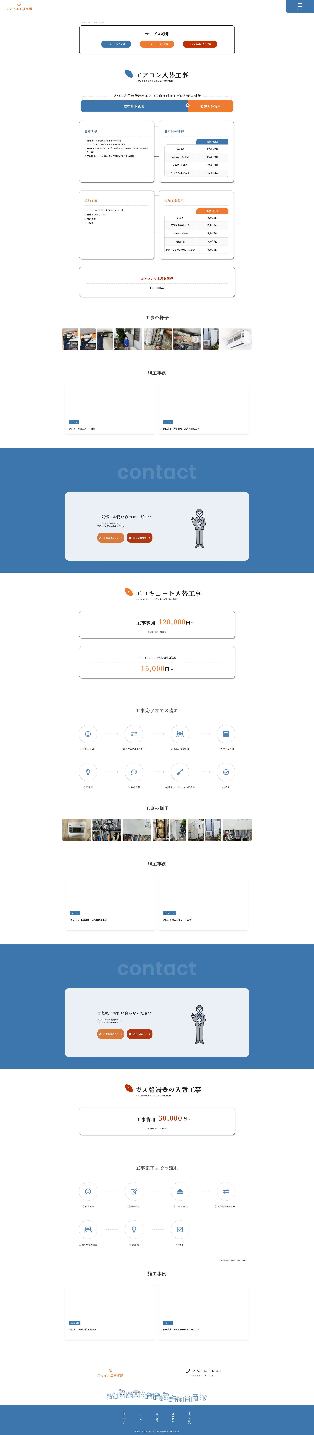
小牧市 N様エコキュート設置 (177, 919)
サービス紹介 (189, 1418)
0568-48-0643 (203, 1372)
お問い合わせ (124, 1418)
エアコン (73, 422)
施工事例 (157, 1417)
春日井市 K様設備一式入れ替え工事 (181, 428)
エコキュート (169, 913)
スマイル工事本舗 (19, 7)
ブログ (140, 1417)
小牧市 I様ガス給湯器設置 (82, 1329)
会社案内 (173, 1417)
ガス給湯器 (74, 1323)
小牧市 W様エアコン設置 (82, 428)
